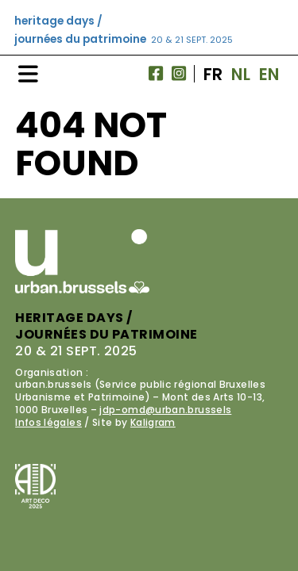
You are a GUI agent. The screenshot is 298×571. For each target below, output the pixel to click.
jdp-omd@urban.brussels (165, 409)
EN (269, 74)
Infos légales (48, 422)
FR (213, 74)
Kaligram (153, 422)
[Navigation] (28, 74)
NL (240, 74)
